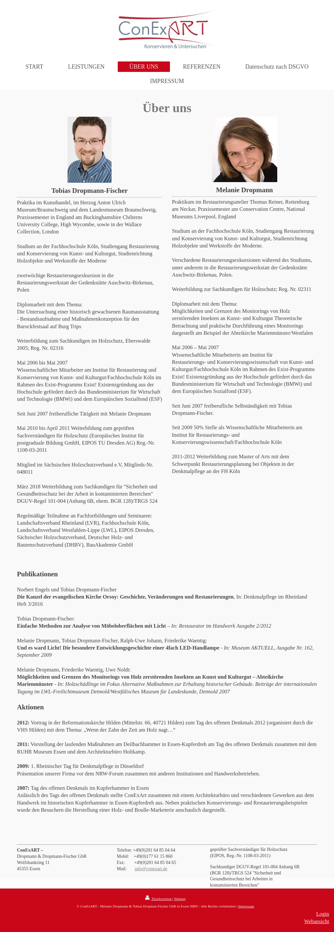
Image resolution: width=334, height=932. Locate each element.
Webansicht (316, 921)
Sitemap (180, 899)
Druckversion (158, 899)
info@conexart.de (151, 868)
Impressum (246, 906)
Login (322, 914)
